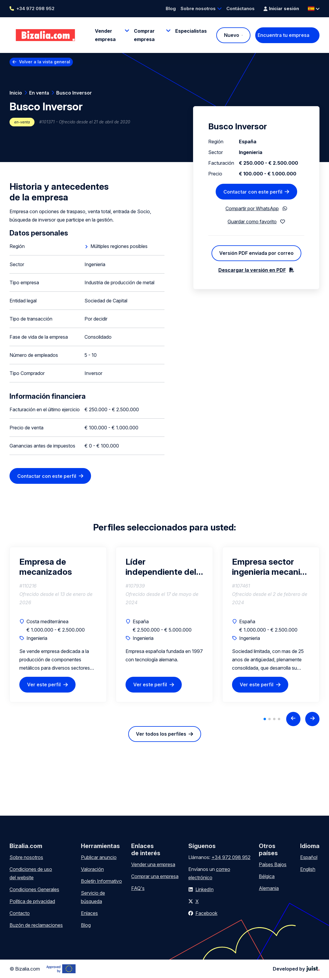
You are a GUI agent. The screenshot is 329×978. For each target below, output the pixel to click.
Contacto (20, 913)
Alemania (269, 888)
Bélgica (267, 876)
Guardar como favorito (252, 222)
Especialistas (191, 31)
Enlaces (89, 913)
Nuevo (231, 35)
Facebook (206, 913)
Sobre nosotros (198, 8)
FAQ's (138, 888)
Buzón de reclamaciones (36, 925)
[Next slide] (312, 719)
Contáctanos (240, 8)
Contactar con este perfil (46, 476)
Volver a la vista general (44, 61)
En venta (39, 93)
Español (308, 857)
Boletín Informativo (101, 881)
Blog (171, 8)
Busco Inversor (74, 93)
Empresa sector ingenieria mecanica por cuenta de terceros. (271, 567)
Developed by (296, 969)
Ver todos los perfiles (161, 734)
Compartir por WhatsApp (252, 208)
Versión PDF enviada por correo (256, 253)
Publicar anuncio (99, 857)
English (307, 869)
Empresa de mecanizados (45, 567)
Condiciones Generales (34, 889)
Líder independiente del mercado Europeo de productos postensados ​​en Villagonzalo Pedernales (161, 567)
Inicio (16, 93)
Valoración (92, 869)
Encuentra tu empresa (283, 35)
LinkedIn (204, 889)
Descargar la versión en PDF (252, 270)
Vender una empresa (153, 864)
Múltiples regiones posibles (119, 246)
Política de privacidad (32, 901)
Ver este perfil (44, 684)
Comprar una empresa (154, 876)
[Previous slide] (293, 719)
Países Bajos (272, 864)
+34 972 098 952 (35, 8)
